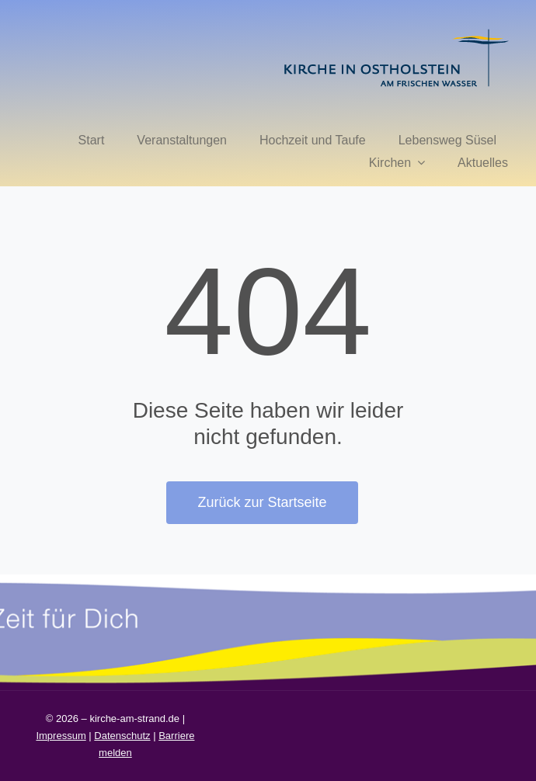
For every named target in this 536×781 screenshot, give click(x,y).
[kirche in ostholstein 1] (396, 30)
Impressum (60, 735)
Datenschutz (122, 735)
